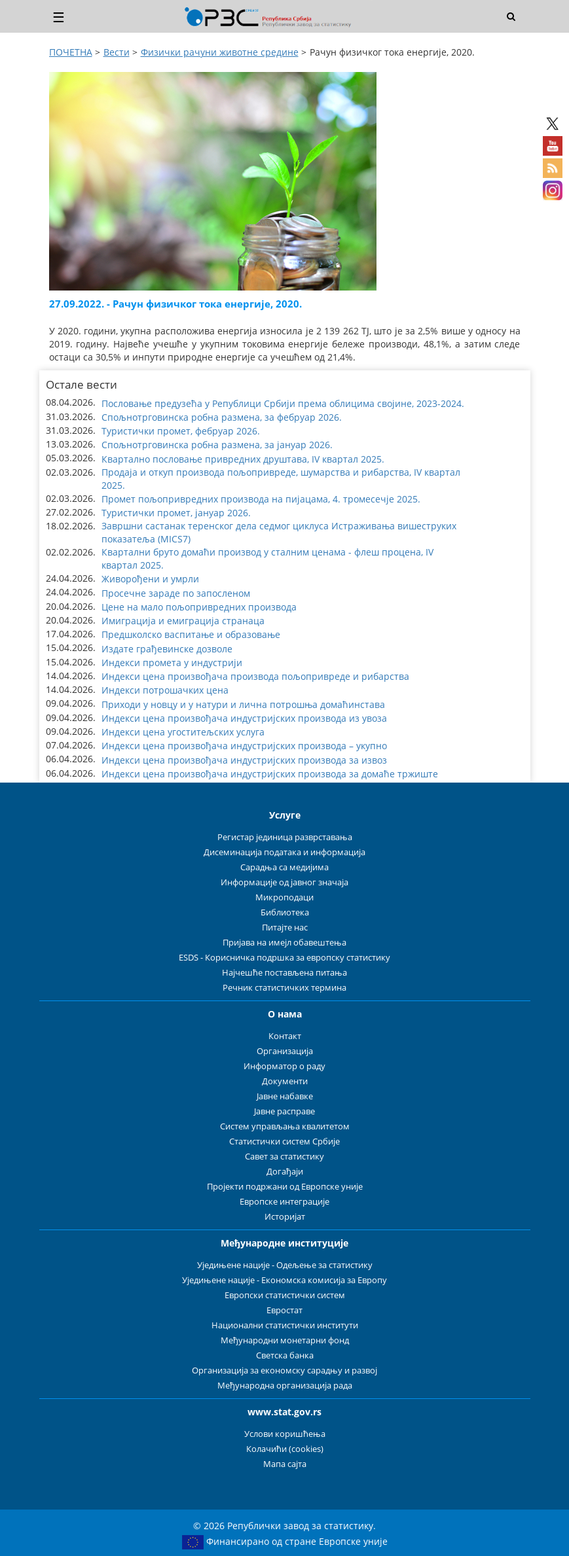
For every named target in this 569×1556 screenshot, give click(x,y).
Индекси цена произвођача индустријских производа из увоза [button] (244, 718)
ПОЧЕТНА (70, 52)
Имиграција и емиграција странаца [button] (183, 620)
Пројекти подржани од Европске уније (285, 1186)
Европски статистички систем (285, 1295)
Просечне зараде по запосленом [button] (175, 593)
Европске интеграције (284, 1201)
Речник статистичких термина (284, 987)
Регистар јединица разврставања (284, 837)
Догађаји (284, 1171)
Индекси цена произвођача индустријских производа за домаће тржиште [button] (269, 774)
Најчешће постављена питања (284, 972)
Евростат (284, 1310)
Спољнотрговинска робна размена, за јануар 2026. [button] (217, 444)
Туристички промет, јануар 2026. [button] (176, 512)
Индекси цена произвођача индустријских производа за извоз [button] (244, 760)
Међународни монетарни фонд (285, 1340)
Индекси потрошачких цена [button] (165, 690)
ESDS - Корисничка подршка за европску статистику (284, 957)
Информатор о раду (284, 1066)
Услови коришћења (284, 1434)
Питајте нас (285, 927)
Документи (285, 1081)
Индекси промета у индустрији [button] (171, 662)
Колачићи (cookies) (284, 1449)
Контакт (284, 1036)
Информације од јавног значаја (284, 882)
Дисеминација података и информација (284, 852)
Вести (116, 52)
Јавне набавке (285, 1096)
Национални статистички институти (284, 1325)
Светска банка (285, 1355)
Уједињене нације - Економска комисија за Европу (284, 1280)
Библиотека (285, 912)
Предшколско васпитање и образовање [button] (190, 634)
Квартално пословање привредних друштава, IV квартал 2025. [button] (242, 459)
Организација (285, 1051)
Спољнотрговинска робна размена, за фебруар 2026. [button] (221, 417)
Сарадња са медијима (284, 867)
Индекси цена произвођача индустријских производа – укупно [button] (244, 745)
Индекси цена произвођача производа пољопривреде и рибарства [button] (255, 676)
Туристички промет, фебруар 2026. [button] (180, 431)
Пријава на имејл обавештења (284, 942)
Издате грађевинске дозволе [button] (166, 649)
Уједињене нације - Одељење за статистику (285, 1265)
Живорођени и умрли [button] (150, 579)
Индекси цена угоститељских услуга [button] (183, 732)
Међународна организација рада (284, 1385)
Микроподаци (284, 897)
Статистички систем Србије (284, 1141)
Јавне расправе (284, 1111)
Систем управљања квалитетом (285, 1126)
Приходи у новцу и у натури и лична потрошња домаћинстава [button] (243, 704)
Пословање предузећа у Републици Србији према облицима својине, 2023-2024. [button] (282, 403)
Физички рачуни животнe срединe (220, 52)
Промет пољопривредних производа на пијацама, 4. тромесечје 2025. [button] (260, 499)
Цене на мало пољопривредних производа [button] (199, 607)
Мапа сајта (284, 1464)
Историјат (285, 1216)
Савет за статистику (284, 1156)
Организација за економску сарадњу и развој (284, 1370)
